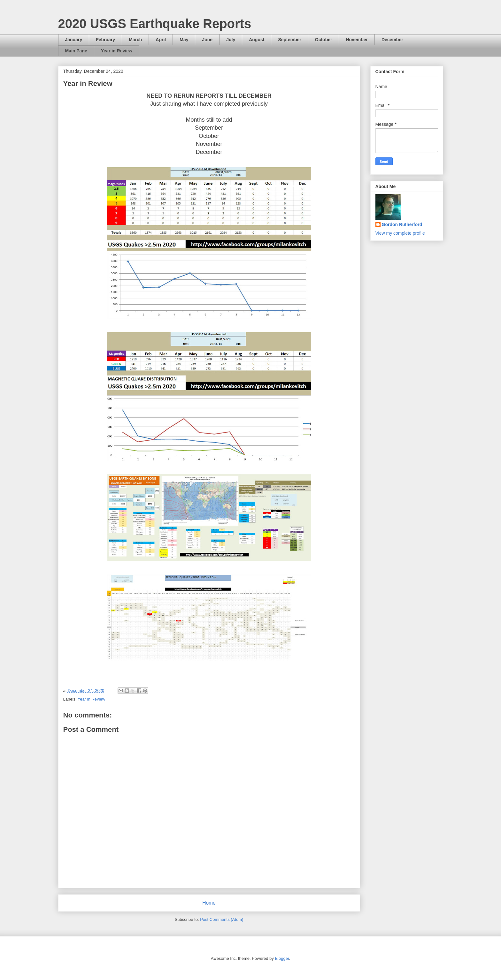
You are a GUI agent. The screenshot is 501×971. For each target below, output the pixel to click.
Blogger (282, 958)
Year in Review (116, 50)
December (392, 39)
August (256, 39)
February (105, 39)
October (323, 39)
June (207, 39)
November (356, 39)
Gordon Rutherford (402, 224)
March (135, 39)
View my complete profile (400, 233)
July (230, 39)
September (289, 39)
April (161, 39)
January (73, 39)
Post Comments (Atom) (221, 919)
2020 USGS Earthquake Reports (154, 24)
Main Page (76, 50)
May (184, 39)
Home (209, 903)
